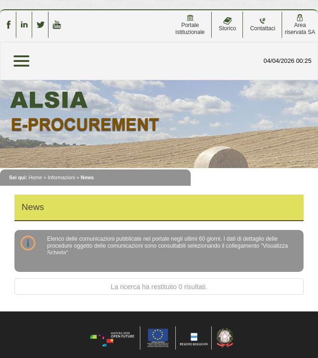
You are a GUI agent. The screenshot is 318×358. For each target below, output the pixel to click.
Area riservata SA (300, 24)
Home (35, 177)
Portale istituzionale (190, 24)
